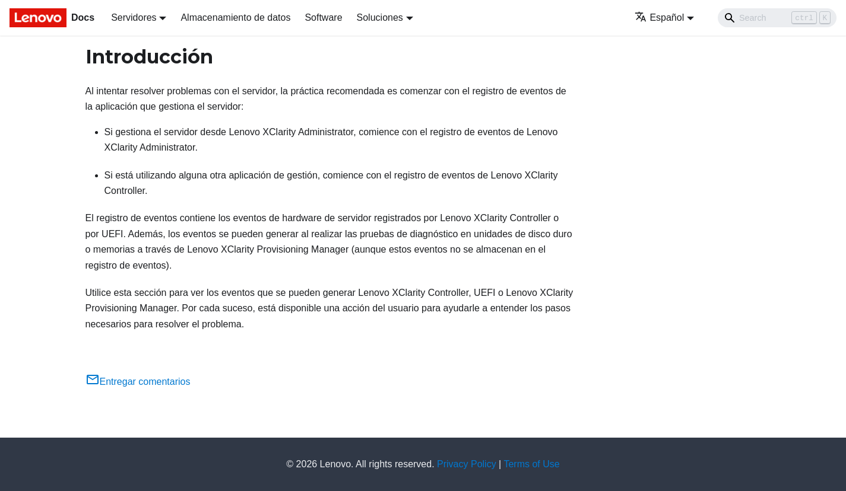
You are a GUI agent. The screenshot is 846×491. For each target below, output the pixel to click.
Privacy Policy (466, 464)
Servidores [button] (133, 17)
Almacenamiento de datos (235, 17)
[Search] (777, 17)
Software (323, 17)
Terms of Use (531, 464)
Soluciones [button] (380, 17)
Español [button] (659, 17)
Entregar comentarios (138, 382)
